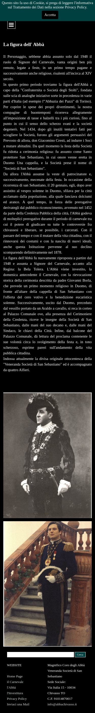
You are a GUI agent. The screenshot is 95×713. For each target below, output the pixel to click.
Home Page (15, 676)
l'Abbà (11, 687)
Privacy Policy (17, 699)
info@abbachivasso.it (62, 704)
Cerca (80, 654)
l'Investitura (15, 693)
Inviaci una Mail (18, 704)
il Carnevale (15, 682)
